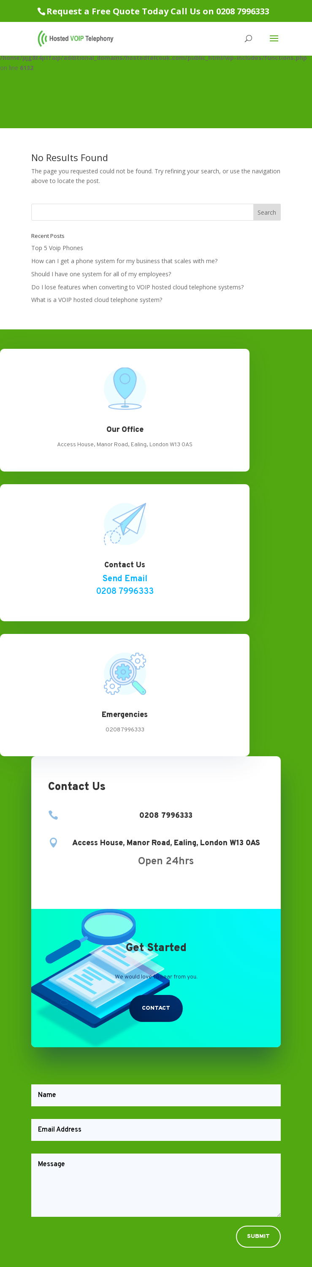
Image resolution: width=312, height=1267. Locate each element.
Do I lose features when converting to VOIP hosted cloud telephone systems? (137, 287)
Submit (258, 1236)
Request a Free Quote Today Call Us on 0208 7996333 (157, 11)
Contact (156, 1008)
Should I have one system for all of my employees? (101, 274)
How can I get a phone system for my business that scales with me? (124, 261)
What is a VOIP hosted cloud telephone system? (96, 300)
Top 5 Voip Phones (57, 248)
